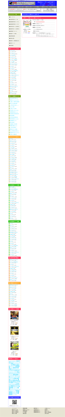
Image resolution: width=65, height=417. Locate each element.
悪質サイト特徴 (14, 413)
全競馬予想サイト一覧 (14, 19)
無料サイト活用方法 (15, 412)
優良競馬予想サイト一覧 (14, 24)
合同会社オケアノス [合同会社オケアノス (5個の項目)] (12, 366)
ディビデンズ (12, 68)
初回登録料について (13, 120)
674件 (15, 159)
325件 (15, 233)
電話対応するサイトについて (14, 132)
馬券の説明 (12, 38)
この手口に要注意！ (13, 127)
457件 (15, 78)
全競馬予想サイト (36, 409)
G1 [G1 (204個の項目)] (9, 386)
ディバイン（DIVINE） (13, 59)
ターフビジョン (12, 52)
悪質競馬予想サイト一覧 (14, 21)
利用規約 (12, 45)
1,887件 (28, 32)
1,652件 (15, 168)
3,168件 (15, 150)
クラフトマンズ (12, 143)
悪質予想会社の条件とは (14, 98)
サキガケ (11, 138)
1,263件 (15, 58)
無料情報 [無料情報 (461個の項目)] (15, 374)
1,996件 (15, 69)
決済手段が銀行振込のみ (14, 117)
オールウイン (12, 191)
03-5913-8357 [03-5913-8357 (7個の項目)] (15, 389)
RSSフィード (13, 43)
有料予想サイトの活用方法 (15, 26)
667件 (15, 179)
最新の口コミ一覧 (15, 409)
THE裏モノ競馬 (12, 72)
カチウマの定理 (12, 236)
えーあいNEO (12, 147)
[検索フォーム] (29, 10)
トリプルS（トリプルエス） (14, 178)
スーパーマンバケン (13, 79)
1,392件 (15, 84)
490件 (15, 67)
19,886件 (15, 53)
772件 (15, 237)
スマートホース (12, 50)
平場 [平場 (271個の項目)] (18, 393)
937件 (15, 164)
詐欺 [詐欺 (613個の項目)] (10, 369)
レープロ (11, 90)
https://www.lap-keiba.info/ (40, 21)
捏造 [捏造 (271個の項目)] (12, 363)
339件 (15, 93)
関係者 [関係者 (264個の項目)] (10, 394)
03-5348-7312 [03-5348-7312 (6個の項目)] (10, 361)
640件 (15, 80)
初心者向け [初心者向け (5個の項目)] (14, 363)
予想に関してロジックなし (14, 110)
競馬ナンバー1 (12, 88)
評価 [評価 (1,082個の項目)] (17, 392)
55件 (15, 155)
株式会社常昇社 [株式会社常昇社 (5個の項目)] (11, 374)
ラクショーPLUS (12, 77)
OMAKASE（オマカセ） (14, 232)
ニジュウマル (12, 163)
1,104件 (15, 62)
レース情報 (24, 412)
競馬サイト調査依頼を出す (15, 40)
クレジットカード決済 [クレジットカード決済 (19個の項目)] (15, 372)
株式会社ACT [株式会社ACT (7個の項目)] (14, 361)
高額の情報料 (12, 115)
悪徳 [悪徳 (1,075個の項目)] (14, 365)
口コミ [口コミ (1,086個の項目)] (16, 386)
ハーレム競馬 (12, 61)
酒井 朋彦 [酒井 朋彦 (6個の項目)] (11, 389)
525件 (15, 71)
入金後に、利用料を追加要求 (14, 101)
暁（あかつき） (12, 165)
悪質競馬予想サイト (37, 412)
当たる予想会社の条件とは (14, 130)
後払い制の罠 (12, 122)
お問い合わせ (47, 413)
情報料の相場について (13, 125)
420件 (15, 89)
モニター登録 (12, 106)
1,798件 (15, 144)
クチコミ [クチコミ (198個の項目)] (15, 379)
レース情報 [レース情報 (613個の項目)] (13, 378)
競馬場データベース (14, 31)
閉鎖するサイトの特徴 (13, 129)
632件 (15, 170)
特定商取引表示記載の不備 (14, 113)
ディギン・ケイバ (13, 57)
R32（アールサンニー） (14, 149)
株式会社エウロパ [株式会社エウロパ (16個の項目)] (12, 390)
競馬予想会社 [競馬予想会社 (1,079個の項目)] (14, 381)
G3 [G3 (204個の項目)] (18, 371)
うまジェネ (12, 66)
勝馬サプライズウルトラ (14, 86)
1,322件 (15, 148)
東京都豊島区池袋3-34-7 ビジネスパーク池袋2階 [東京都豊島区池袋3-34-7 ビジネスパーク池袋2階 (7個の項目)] (14, 370)
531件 (15, 51)
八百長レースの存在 (13, 108)
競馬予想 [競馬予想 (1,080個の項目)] (16, 367)
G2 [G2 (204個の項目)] (11, 365)
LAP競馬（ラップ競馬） (27, 29)
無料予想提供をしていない (14, 118)
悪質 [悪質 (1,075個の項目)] (12, 386)
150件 (15, 87)
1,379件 (15, 294)
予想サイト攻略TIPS (13, 134)
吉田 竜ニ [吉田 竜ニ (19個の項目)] (14, 392)
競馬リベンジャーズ (13, 92)
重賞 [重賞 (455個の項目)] (11, 382)
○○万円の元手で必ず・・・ (14, 105)
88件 (15, 139)
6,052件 (15, 60)
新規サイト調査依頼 (48, 412)
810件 (15, 73)
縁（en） (11, 293)
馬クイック (12, 167)
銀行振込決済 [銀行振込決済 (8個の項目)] (14, 393)
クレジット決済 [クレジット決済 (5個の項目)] (15, 394)
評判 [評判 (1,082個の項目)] (17, 384)
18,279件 (15, 91)
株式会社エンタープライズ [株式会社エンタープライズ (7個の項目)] (14, 377)
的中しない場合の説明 (13, 103)
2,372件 (15, 82)
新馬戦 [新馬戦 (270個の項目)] (10, 393)
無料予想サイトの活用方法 (15, 28)
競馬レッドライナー (13, 169)
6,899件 (15, 166)
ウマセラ (11, 81)
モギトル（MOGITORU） (14, 70)
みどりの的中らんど (13, 158)
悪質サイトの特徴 (13, 33)
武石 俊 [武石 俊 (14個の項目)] (13, 369)
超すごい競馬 (12, 154)
